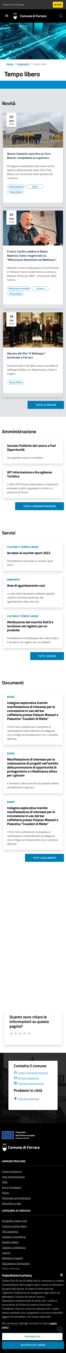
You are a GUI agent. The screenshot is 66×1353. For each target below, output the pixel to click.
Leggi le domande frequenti (31, 1081)
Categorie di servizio (16, 1219)
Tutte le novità (46, 405)
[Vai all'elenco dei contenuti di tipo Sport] (35, 187)
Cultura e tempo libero (14, 1234)
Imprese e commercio (14, 1245)
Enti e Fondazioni (11, 1195)
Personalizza (32, 1336)
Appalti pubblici (10, 1250)
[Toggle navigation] (7, 16)
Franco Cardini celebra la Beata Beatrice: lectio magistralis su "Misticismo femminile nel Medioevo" (31, 256)
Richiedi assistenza (26, 1086)
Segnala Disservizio (26, 1107)
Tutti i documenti (44, 858)
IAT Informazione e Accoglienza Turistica (29, 474)
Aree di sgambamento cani (26, 585)
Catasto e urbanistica (14, 1255)
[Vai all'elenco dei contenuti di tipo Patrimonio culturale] (19, 288)
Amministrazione (14, 1169)
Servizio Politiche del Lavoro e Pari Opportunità (31, 447)
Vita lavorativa (10, 1239)
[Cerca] (61, 16)
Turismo (6, 1261)
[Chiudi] (61, 1274)
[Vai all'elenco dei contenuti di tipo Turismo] (40, 288)
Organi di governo (12, 1179)
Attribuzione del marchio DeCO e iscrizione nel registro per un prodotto (30, 626)
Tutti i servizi (47, 656)
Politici (5, 1201)
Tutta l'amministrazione (39, 506)
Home (9, 64)
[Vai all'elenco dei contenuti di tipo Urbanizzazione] (16, 187)
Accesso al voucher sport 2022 (28, 552)
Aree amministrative (13, 1185)
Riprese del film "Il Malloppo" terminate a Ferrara (26, 355)
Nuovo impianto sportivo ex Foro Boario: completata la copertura (29, 156)
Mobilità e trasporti (12, 1266)
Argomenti (23, 64)
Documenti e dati (11, 1211)
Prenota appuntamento (29, 1091)
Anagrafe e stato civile (14, 1229)
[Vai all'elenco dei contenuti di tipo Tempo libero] (15, 192)
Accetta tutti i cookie (33, 1345)
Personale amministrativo (16, 1206)
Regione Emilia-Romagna (13, 4)
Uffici (5, 1190)
